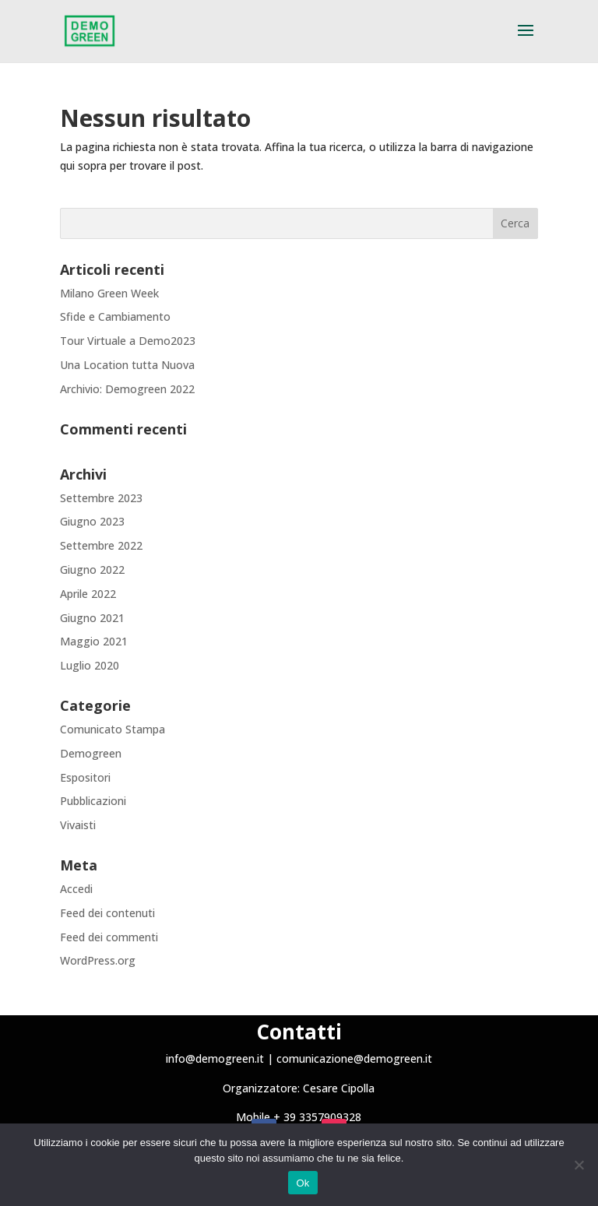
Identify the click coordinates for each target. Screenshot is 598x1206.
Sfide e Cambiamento (115, 316)
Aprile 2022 (88, 593)
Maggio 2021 (94, 641)
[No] (578, 1165)
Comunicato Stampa (112, 729)
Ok (302, 1183)
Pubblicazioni (93, 800)
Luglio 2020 (89, 665)
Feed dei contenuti (107, 912)
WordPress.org (97, 960)
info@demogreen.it (215, 1058)
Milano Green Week (109, 293)
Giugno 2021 (92, 617)
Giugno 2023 (92, 521)
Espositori (85, 777)
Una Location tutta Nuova (127, 364)
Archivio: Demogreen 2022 (127, 388)
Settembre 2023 (101, 497)
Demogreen (90, 753)
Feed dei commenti (109, 937)
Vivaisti (78, 824)
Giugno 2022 (92, 569)
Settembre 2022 (101, 545)
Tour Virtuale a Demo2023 (127, 340)
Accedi (76, 888)
